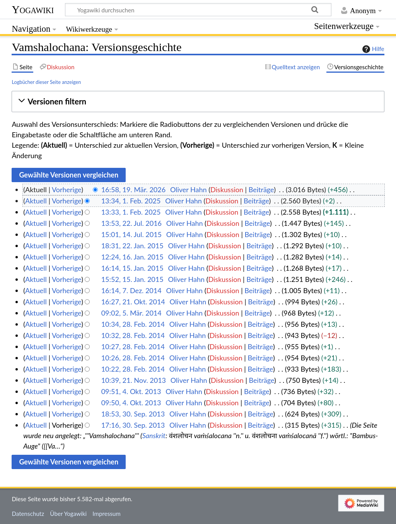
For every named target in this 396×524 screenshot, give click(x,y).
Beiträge (261, 189)
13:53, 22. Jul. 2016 (131, 223)
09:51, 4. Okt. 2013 (131, 391)
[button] (197, 101)
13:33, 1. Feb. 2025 (131, 212)
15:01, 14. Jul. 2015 (131, 234)
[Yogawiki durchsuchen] (198, 9)
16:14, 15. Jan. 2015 (132, 268)
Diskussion (226, 189)
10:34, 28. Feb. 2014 (133, 324)
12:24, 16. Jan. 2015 (132, 257)
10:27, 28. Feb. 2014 (133, 346)
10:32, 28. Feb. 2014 (133, 335)
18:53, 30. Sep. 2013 (133, 414)
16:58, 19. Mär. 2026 (133, 189)
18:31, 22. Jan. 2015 (132, 245)
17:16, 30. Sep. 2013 (133, 425)
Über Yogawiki (68, 513)
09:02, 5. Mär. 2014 (131, 313)
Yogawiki (33, 9)
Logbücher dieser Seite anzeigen (46, 82)
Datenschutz (28, 513)
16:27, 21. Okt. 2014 (133, 301)
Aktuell (36, 200)
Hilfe (372, 49)
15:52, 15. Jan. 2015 (132, 279)
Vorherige (66, 189)
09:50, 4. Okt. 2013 (131, 402)
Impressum (106, 513)
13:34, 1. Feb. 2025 (131, 200)
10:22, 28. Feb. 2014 (133, 369)
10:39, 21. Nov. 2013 (133, 380)
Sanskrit (154, 435)
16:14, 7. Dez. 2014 (131, 290)
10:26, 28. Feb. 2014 (133, 357)
